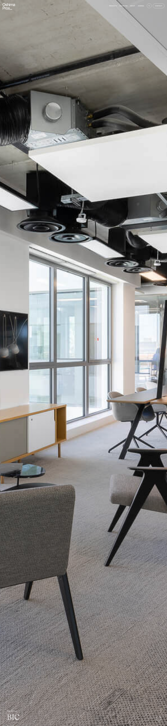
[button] (152, 718)
